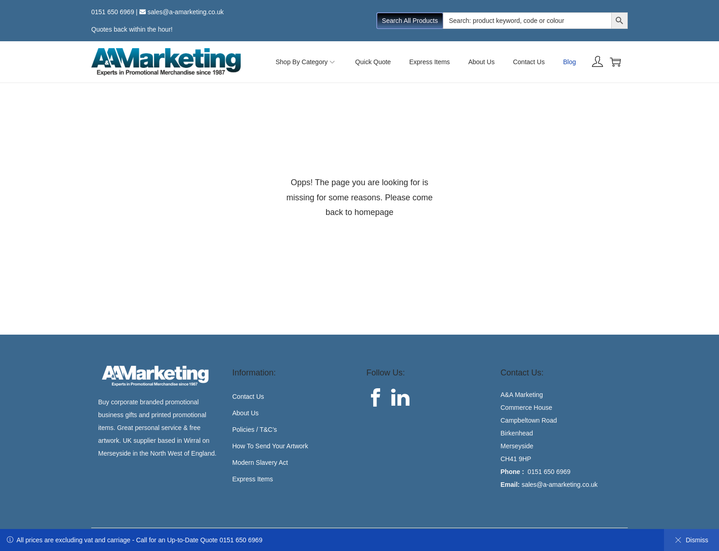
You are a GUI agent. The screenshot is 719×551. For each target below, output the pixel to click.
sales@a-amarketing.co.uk (186, 12)
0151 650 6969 (112, 12)
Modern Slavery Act (260, 462)
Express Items (252, 479)
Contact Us (248, 396)
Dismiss (691, 540)
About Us (245, 413)
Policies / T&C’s (254, 429)
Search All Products (410, 20)
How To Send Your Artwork (270, 446)
